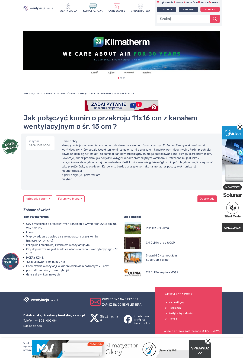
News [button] (215, 2)
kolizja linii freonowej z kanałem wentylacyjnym (58, 245)
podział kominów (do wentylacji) (47, 270)
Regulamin (175, 307)
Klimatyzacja (93, 10)
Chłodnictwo (140, 10)
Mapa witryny (176, 302)
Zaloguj (166, 9)
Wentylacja (68, 10)
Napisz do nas (32, 326)
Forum (205, 2)
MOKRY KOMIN (35, 257)
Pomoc (173, 318)
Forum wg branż (69, 198)
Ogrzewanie (116, 10)
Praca (179, 2)
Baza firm (192, 2)
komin (30, 232)
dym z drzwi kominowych (43, 274)
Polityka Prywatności (181, 313)
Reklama (188, 9)
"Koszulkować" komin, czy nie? (46, 262)
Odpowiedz (207, 198)
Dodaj (209, 9)
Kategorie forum (37, 198)
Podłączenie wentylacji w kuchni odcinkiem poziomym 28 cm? (67, 266)
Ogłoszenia (166, 2)
